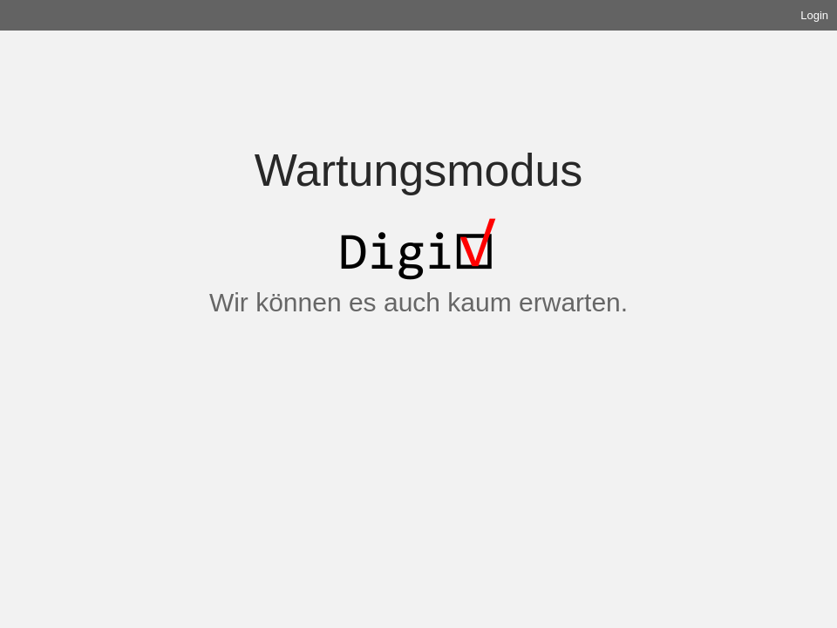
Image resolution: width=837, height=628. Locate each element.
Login (814, 15)
